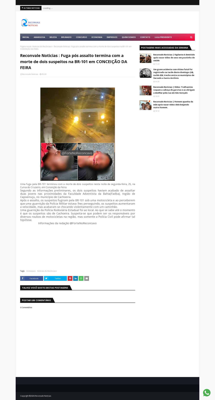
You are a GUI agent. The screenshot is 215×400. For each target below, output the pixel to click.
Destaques (31, 271)
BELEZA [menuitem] (53, 37)
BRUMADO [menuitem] (66, 37)
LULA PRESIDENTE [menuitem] (163, 37)
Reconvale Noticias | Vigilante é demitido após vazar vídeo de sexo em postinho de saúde (174, 57)
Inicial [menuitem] (25, 37)
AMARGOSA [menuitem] (39, 37)
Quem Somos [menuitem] (129, 37)
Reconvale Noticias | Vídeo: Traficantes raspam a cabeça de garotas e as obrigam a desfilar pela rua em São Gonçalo (174, 90)
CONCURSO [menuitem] (81, 37)
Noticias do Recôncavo (42, 46)
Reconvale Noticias (30, 74)
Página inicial (25, 46)
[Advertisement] (140, 22)
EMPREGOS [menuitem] (112, 37)
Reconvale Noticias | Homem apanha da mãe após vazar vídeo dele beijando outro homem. (173, 104)
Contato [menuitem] (145, 37)
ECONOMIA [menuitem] (97, 37)
